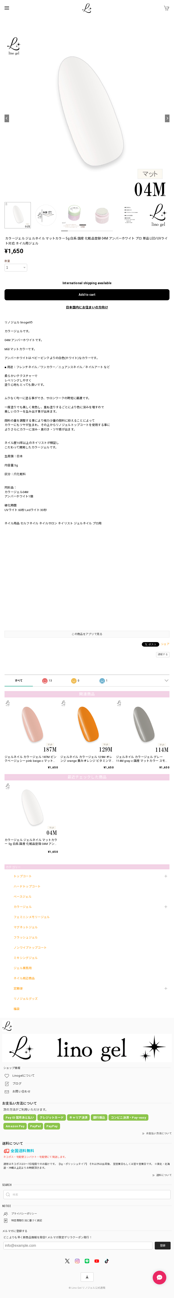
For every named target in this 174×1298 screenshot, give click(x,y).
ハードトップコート (27, 886)
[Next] (167, 118)
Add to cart (87, 294)
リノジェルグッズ (26, 998)
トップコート (23, 876)
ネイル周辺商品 (24, 978)
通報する (163, 654)
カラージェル (23, 907)
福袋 (17, 1009)
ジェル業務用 (23, 968)
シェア (165, 644)
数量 (7, 261)
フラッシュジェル (26, 937)
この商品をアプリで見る (87, 634)
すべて (19, 680)
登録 (162, 1245)
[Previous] (7, 118)
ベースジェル (22, 896)
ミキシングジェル (26, 958)
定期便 (18, 988)
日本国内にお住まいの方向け (87, 307)
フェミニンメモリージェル (32, 917)
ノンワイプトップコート (30, 947)
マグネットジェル (26, 927)
